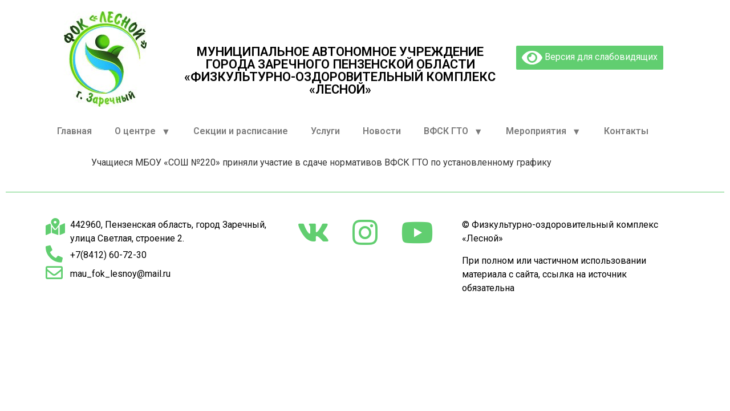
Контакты (626, 131)
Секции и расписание (240, 131)
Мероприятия (543, 131)
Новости (382, 131)
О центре (143, 131)
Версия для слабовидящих (590, 58)
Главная (74, 131)
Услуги (325, 131)
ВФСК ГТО (453, 131)
